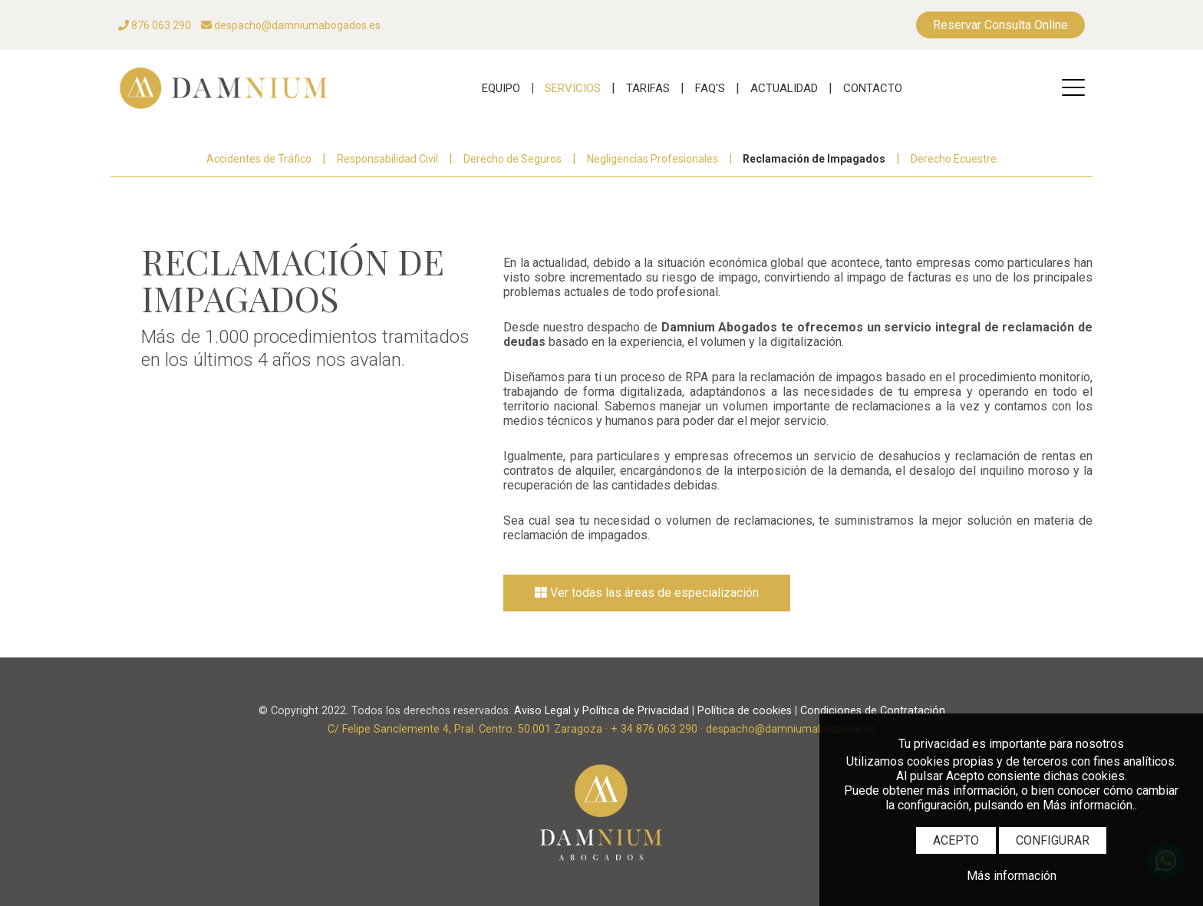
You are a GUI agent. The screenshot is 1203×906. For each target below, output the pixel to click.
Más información (1011, 875)
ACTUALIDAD (784, 88)
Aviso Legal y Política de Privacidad (601, 710)
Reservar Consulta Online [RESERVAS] (1000, 25)
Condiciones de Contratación (872, 710)
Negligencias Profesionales (652, 159)
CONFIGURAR (1052, 840)
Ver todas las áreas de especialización (647, 592)
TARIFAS (648, 88)
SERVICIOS (573, 88)
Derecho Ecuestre (954, 159)
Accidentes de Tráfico (258, 159)
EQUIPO (501, 88)
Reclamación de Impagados (814, 159)
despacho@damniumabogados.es (291, 25)
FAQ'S (710, 88)
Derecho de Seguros (512, 159)
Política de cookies (744, 710)
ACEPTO (956, 840)
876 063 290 (154, 25)
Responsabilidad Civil (387, 159)
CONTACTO (872, 88)
